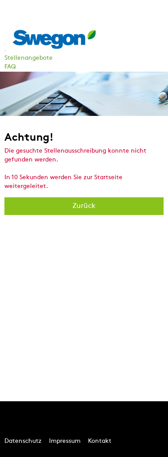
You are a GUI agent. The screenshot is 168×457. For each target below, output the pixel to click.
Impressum (64, 441)
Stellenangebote (28, 58)
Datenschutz (23, 441)
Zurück (84, 206)
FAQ (10, 67)
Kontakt (99, 441)
